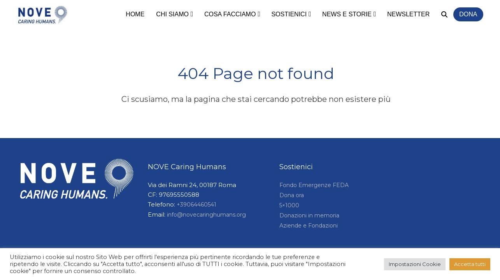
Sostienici (289, 14)
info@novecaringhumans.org (206, 214)
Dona (468, 14)
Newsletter (408, 14)
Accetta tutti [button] (470, 264)
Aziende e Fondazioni (308, 225)
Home (135, 14)
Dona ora (291, 195)
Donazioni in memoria (309, 215)
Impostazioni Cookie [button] (415, 264)
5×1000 (289, 205)
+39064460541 (196, 204)
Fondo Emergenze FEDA (314, 185)
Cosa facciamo (230, 14)
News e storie (347, 14)
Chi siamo (172, 14)
